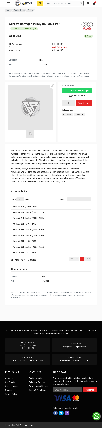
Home (8, 10)
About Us (9, 378)
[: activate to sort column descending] (51, 203)
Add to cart (84, 103)
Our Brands (10, 382)
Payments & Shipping (38, 386)
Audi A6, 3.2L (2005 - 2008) (25, 241)
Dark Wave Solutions (24, 425)
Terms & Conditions (37, 390)
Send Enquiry (77, 95)
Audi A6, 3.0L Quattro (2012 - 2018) (28, 235)
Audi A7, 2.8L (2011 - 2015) (25, 253)
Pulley (30, 10)
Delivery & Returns (37, 382)
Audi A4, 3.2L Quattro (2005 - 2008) (28, 212)
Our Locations (11, 386)
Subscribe (90, 390)
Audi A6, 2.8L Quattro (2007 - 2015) (28, 229)
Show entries (21, 199)
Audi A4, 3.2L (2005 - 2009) (25, 206)
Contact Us (10, 390)
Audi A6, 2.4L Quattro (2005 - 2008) (28, 218)
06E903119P (67, 115)
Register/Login (35, 378)
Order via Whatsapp (77, 90)
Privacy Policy (11, 394)
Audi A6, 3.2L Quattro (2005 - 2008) (28, 247)
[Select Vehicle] (40, 3)
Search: (75, 199)
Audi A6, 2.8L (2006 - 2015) (25, 224)
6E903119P (79, 115)
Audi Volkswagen (59, 47)
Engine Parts (19, 10)
